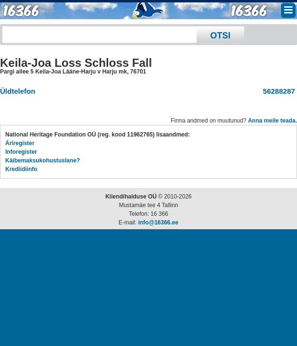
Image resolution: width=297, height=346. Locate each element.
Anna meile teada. (272, 120)
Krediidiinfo (21, 169)
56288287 (277, 91)
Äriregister (20, 143)
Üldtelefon (17, 91)
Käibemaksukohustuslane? (42, 160)
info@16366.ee (158, 222)
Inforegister (21, 151)
